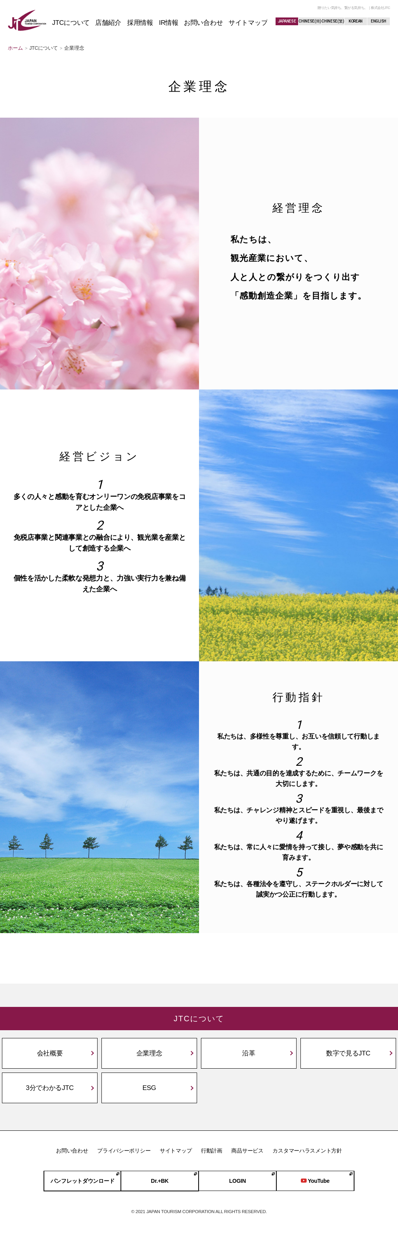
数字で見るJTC (348, 1053)
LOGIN (237, 1181)
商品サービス (247, 1150)
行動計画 (211, 1150)
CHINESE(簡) (309, 21)
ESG (149, 1088)
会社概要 (50, 1053)
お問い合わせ (72, 1150)
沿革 (248, 1053)
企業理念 (149, 1053)
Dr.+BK (159, 1181)
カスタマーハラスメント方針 (307, 1150)
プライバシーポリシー (123, 1150)
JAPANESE (287, 21)
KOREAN (356, 21)
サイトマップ (176, 1150)
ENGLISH (378, 21)
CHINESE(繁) (332, 21)
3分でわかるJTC (49, 1088)
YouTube (315, 1181)
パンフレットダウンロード (83, 1181)
